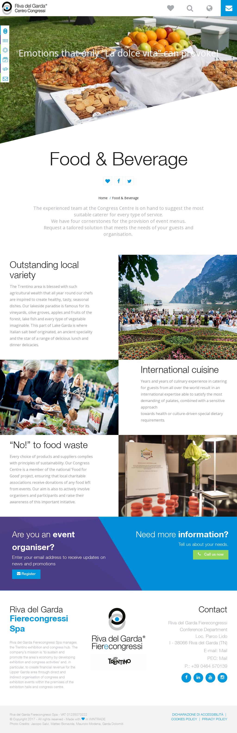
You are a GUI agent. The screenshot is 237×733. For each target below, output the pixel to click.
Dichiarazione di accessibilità (197, 714)
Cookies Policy (184, 719)
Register (26, 574)
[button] (170, 8)
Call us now (211, 554)
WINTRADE (97, 719)
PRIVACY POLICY (214, 719)
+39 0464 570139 (209, 666)
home (103, 198)
